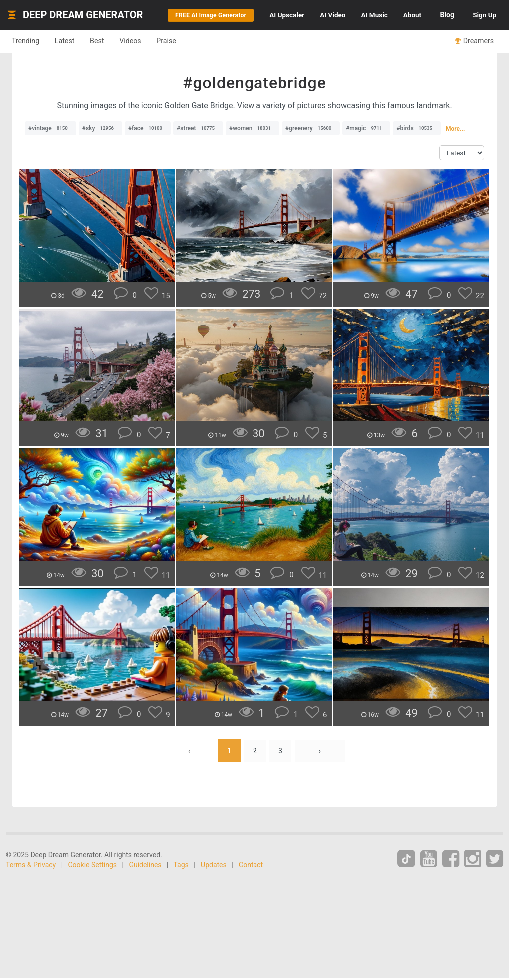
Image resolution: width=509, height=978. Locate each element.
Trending (27, 70)
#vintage (50, 158)
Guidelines (145, 895)
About (447, 15)
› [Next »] (321, 781)
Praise (183, 70)
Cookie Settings (92, 895)
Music (402, 15)
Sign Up (481, 45)
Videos (143, 70)
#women (252, 158)
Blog (486, 15)
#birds (416, 158)
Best (106, 70)
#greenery (310, 158)
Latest (70, 70)
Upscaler (301, 15)
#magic (366, 158)
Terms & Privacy (31, 895)
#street (198, 158)
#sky (100, 158)
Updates (214, 895)
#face (147, 158)
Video (354, 15)
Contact (251, 895)
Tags (181, 895)
